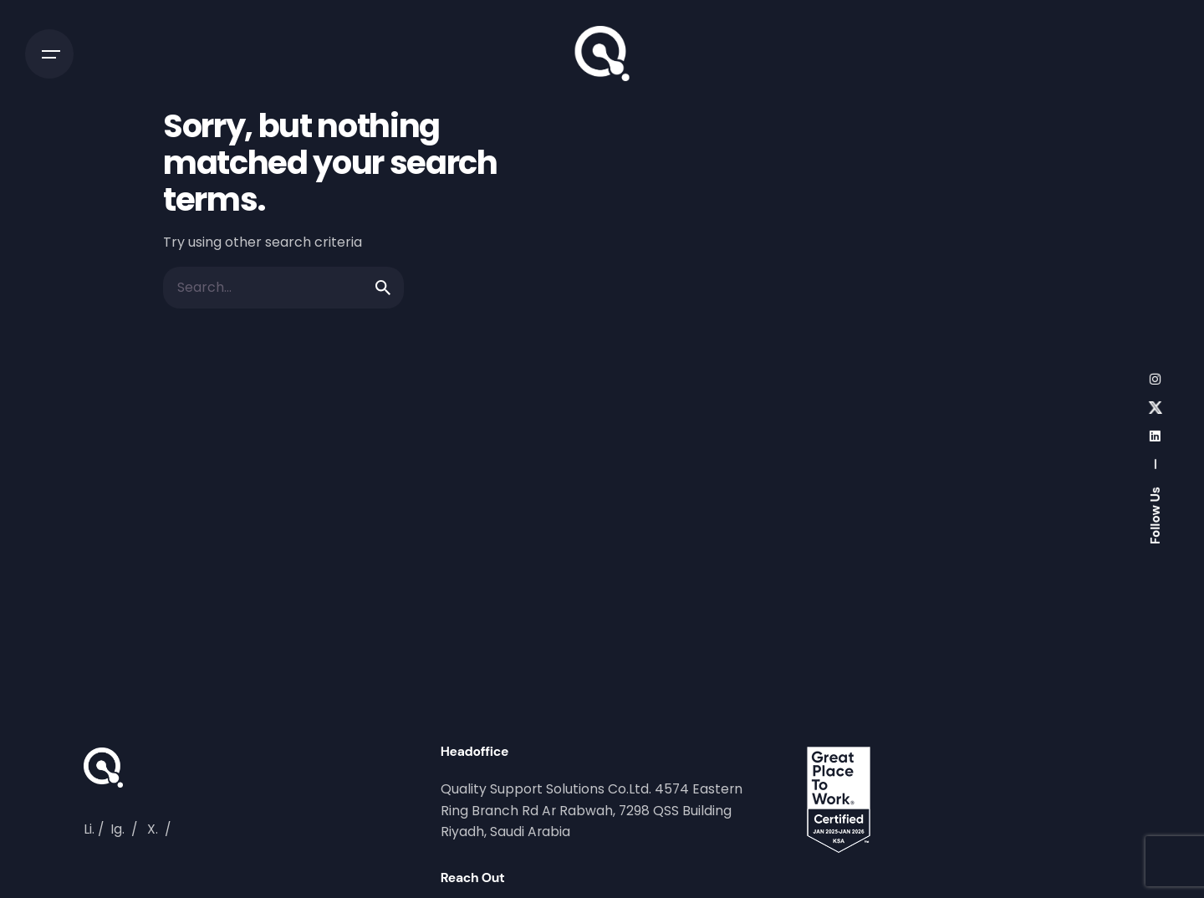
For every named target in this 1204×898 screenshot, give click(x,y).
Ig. (117, 829)
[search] (383, 288)
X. (152, 829)
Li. (89, 829)
